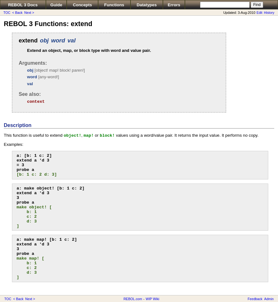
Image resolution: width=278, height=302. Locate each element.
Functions (114, 5)
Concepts (82, 5)
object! (72, 135)
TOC (6, 12)
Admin (269, 299)
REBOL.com (133, 299)
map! (89, 135)
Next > (29, 12)
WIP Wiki (152, 299)
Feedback (255, 299)
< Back (17, 12)
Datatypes (147, 5)
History (269, 12)
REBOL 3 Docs (23, 5)
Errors (174, 5)
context (36, 101)
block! (107, 135)
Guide (56, 5)
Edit (259, 12)
